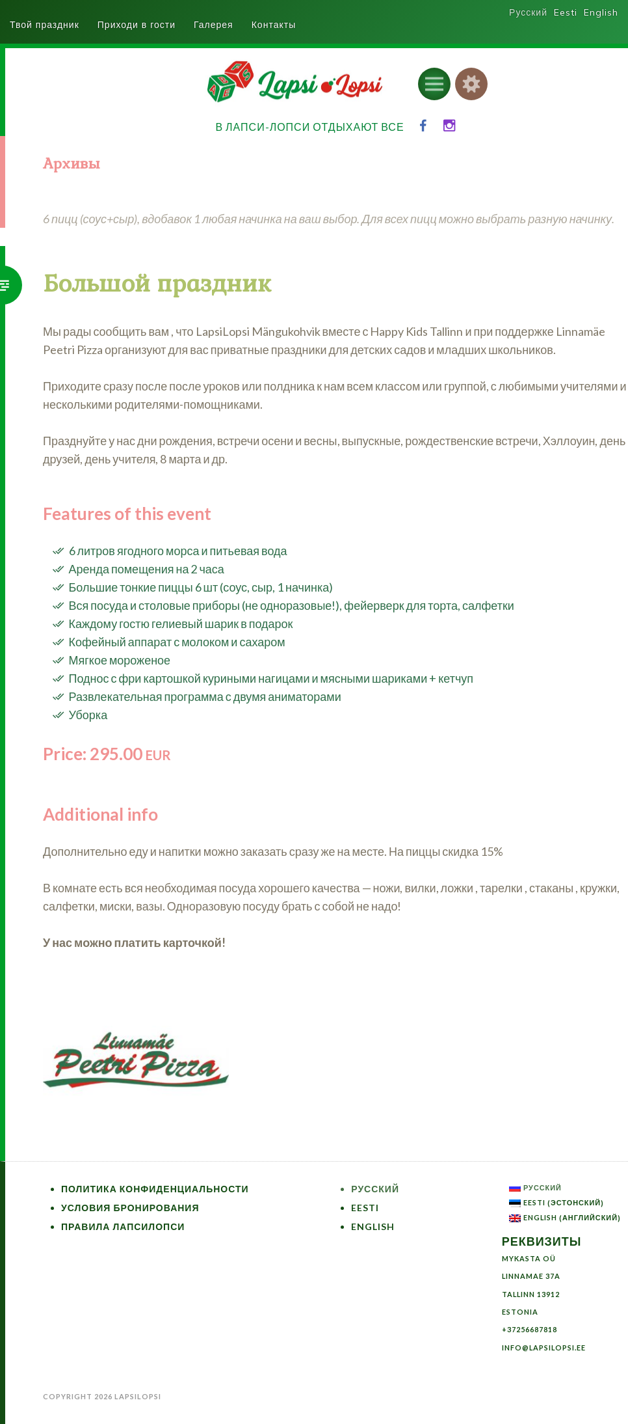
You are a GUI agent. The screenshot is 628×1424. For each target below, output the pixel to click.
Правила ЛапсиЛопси (123, 1226)
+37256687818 (529, 1329)
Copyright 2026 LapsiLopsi (102, 1396)
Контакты (274, 25)
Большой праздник (157, 284)
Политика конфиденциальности (155, 1188)
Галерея (213, 25)
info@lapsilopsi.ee (544, 1347)
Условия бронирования (130, 1207)
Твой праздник (44, 25)
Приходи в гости (137, 25)
